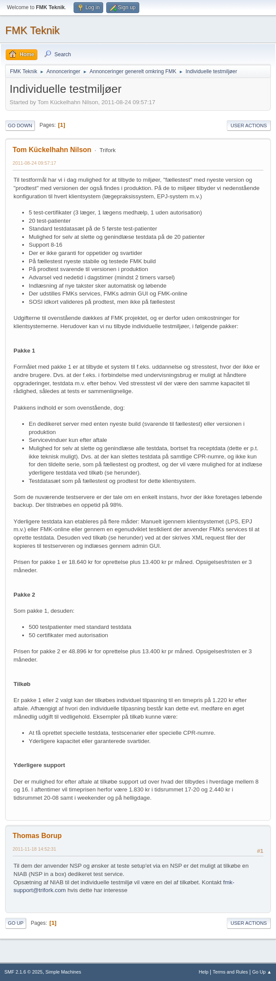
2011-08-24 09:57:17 (34, 163)
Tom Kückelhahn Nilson (52, 149)
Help (204, 971)
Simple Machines (63, 971)
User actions (249, 125)
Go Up (16, 923)
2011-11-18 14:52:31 (34, 849)
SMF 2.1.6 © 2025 (23, 971)
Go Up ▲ (262, 971)
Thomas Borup (37, 835)
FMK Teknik (32, 30)
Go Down (20, 125)
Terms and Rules (230, 971)
